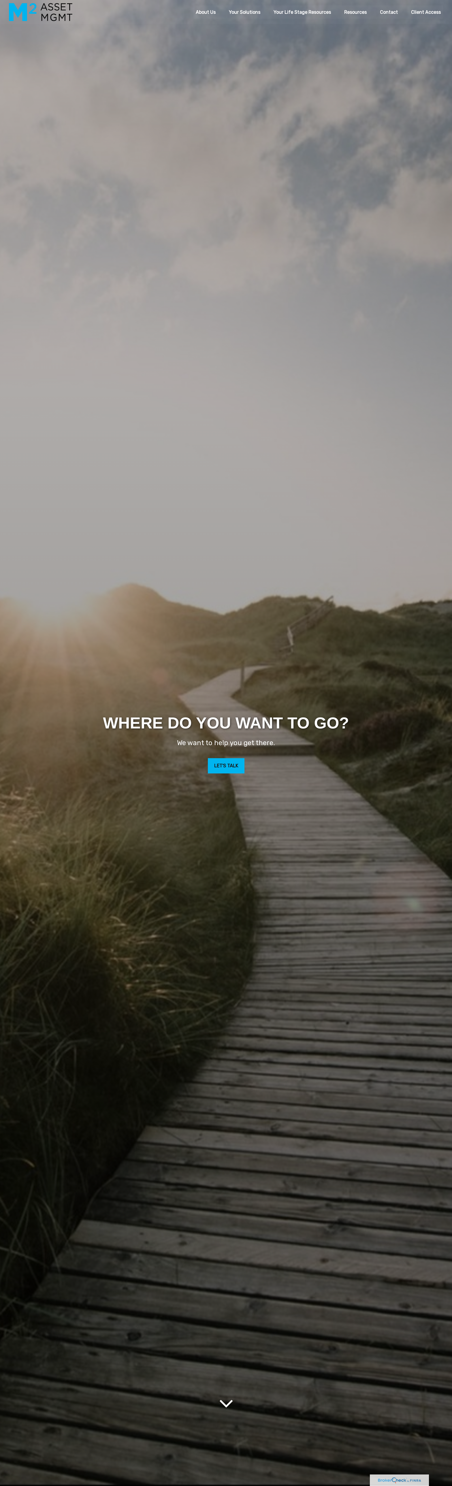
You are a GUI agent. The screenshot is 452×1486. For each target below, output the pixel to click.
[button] (205, 12)
